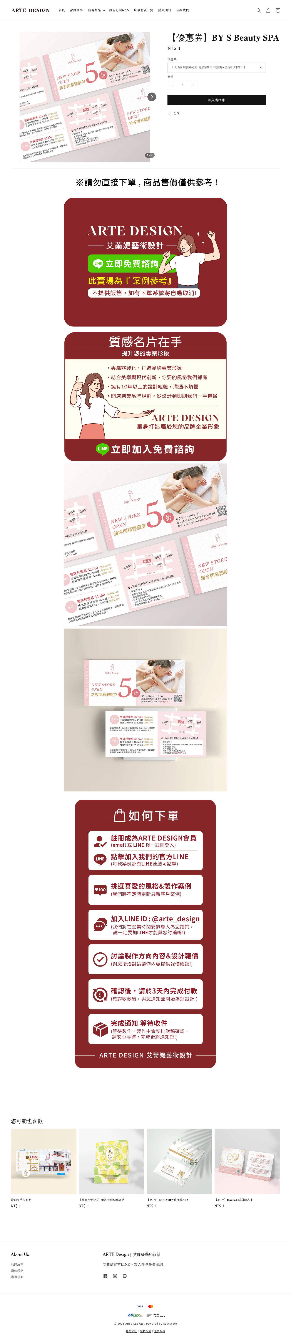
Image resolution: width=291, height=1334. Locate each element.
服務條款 (131, 1331)
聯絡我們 (182, 10)
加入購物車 (216, 100)
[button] (259, 10)
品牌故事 (76, 10)
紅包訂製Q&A (119, 10)
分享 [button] (174, 113)
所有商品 (94, 10)
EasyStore (170, 1323)
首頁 (62, 10)
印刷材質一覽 (143, 10)
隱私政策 (145, 1331)
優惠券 (172, 59)
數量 (171, 76)
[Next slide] (151, 97)
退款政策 (159, 1331)
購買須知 (164, 10)
